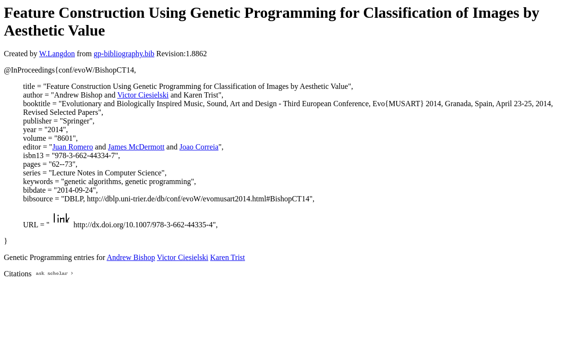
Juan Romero (72, 147)
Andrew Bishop (131, 257)
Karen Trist (227, 257)
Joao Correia (199, 147)
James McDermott (136, 147)
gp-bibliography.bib (124, 53)
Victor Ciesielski (143, 95)
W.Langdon (57, 53)
